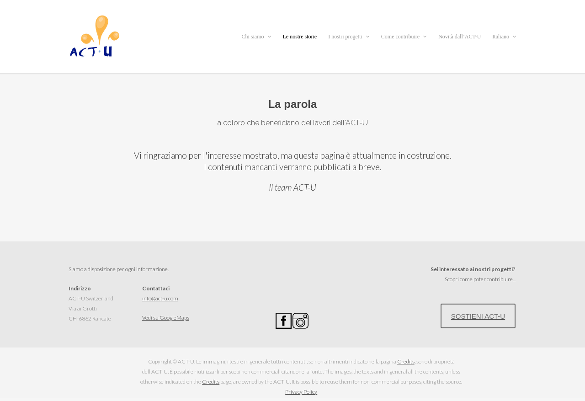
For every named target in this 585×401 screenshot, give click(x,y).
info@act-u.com (160, 298)
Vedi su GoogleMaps (165, 317)
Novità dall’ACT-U (459, 36)
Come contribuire (404, 36)
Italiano (504, 36)
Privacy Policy (301, 391)
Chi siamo (256, 36)
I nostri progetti (349, 36)
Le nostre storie (300, 36)
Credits (406, 361)
